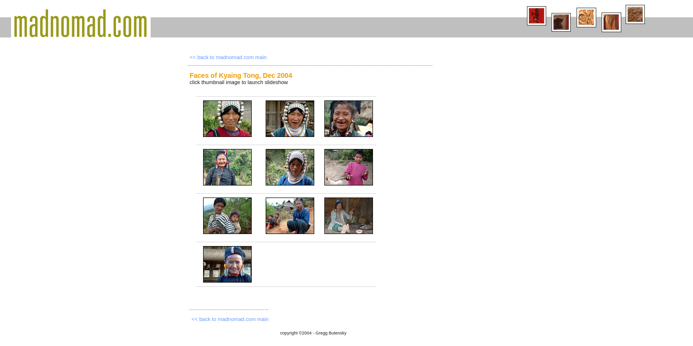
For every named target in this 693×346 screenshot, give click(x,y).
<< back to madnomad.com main (228, 57)
